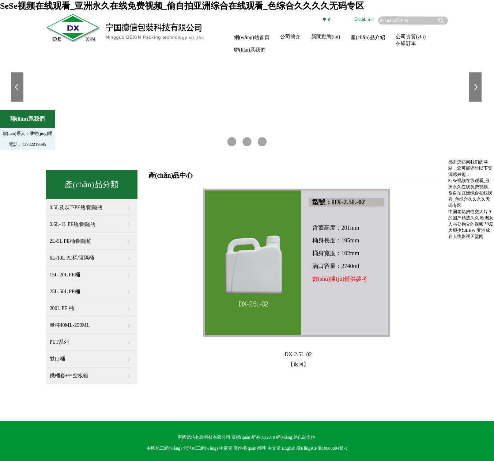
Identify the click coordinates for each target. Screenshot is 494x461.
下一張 (476, 87)
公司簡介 (290, 36)
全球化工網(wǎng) (200, 448)
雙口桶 (92, 356)
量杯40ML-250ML (92, 322)
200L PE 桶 (92, 305)
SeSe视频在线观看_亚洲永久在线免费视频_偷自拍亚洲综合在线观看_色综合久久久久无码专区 (182, 6)
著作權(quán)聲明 (250, 448)
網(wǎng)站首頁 (251, 37)
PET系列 (92, 339)
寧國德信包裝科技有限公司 (204, 437)
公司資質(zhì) (411, 36)
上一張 (18, 87)
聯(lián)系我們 (249, 50)
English (288, 448)
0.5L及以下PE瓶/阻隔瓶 (92, 204)
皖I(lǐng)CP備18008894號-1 (322, 448)
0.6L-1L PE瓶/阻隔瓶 (92, 221)
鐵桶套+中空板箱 (92, 372)
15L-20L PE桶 (92, 272)
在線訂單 (406, 43)
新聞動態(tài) (325, 36)
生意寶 (225, 448)
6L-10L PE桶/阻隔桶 (92, 255)
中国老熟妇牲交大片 (468, 211)
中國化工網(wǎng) (164, 448)
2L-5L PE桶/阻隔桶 (92, 238)
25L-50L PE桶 (92, 288)
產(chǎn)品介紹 (368, 37)
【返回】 (298, 364)
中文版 (274, 448)
